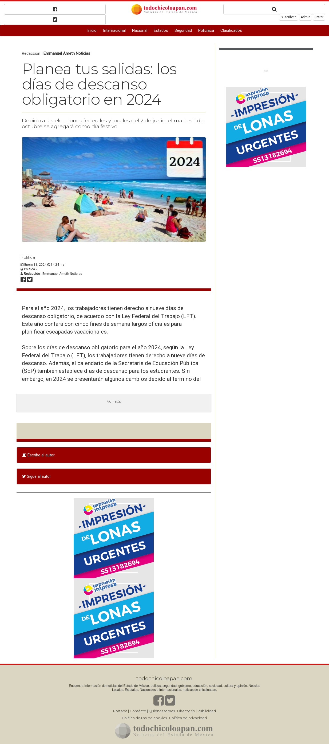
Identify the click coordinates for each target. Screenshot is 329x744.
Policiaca (206, 30)
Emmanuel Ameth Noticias (66, 53)
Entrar (319, 17)
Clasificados (231, 30)
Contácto (138, 711)
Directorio (186, 711)
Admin (305, 17)
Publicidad (206, 711)
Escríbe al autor (38, 455)
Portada (120, 711)
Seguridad (183, 30)
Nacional (139, 30)
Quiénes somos (162, 711)
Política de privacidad (188, 718)
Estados (161, 30)
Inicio (92, 30)
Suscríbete (288, 17)
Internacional (114, 30)
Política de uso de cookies (144, 718)
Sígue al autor (36, 476)
